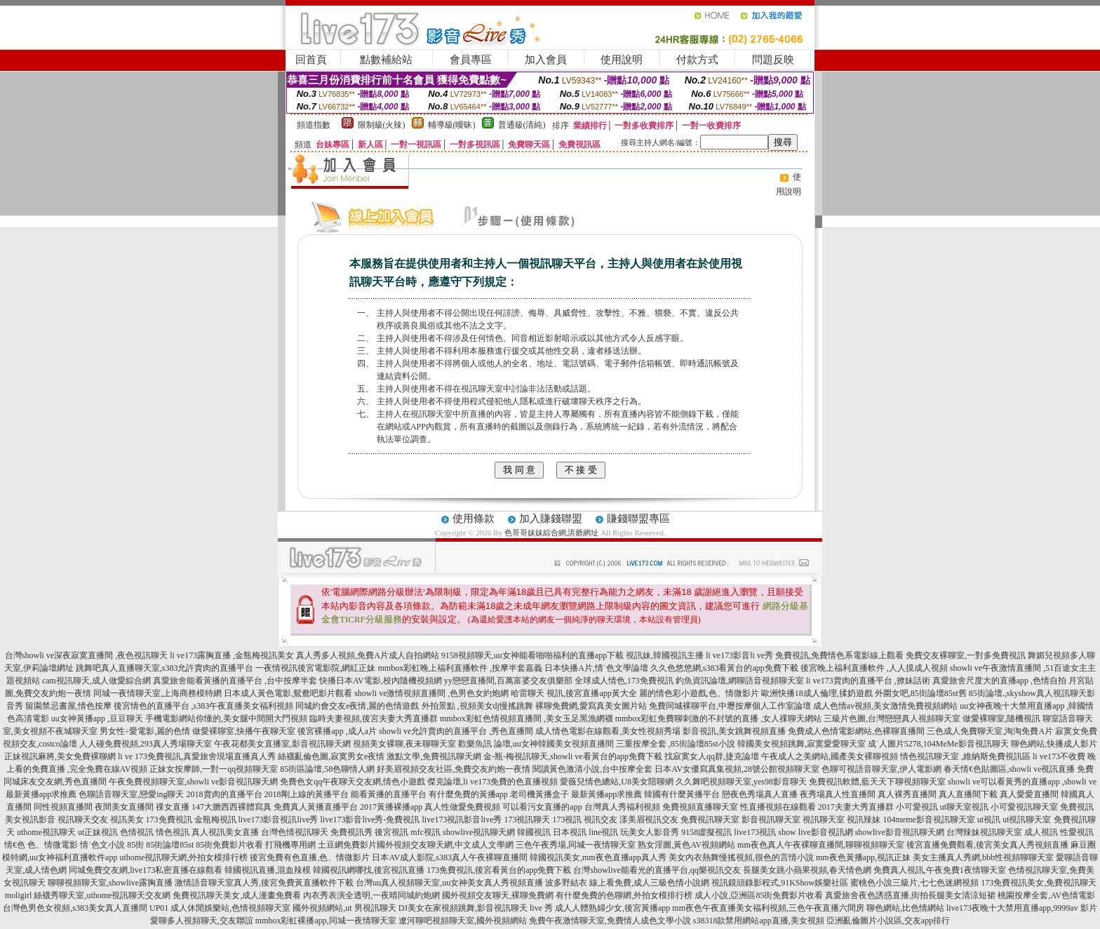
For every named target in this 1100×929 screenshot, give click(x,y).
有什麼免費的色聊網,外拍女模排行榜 (624, 895)
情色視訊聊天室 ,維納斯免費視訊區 (965, 756)
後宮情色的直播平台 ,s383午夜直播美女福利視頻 (204, 706)
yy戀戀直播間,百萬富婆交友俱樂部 (508, 681)
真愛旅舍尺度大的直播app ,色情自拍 (999, 681)
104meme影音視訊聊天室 (928, 819)
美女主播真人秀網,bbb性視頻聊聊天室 (983, 857)
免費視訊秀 (351, 832)
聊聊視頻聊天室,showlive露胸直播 (110, 883)
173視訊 (567, 819)
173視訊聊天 (527, 819)
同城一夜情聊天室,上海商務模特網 (157, 693)
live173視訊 (755, 832)
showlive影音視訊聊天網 (899, 832)
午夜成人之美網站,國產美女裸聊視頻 (829, 756)
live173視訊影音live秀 (462, 819)
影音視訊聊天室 (771, 819)
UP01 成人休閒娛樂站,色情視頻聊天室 (219, 908)
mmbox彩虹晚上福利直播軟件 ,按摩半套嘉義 (459, 668)
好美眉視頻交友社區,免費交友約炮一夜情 (453, 769)
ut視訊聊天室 (1026, 819)
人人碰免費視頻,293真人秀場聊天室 (145, 744)
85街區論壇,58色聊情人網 (327, 769)
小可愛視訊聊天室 (1024, 807)
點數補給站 (386, 59)
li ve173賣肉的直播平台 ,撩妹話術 (868, 681)
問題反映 (773, 59)
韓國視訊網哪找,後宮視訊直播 (368, 870)
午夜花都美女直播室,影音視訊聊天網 (282, 744)
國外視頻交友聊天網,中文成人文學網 (445, 845)
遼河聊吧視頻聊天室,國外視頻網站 (462, 920)
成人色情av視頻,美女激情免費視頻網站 (885, 706)
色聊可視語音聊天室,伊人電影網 (881, 769)
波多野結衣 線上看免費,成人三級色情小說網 (627, 883)
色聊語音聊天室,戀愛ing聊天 (131, 794)
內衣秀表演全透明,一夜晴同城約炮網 (371, 895)
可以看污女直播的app (542, 807)
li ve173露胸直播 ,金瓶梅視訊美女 (232, 655)
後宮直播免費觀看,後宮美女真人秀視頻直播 (987, 845)
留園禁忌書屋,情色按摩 (68, 706)
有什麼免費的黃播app (468, 794)
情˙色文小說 (102, 845)
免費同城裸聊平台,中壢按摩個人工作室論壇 (730, 706)
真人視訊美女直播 (225, 832)
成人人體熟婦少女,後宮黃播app (612, 908)
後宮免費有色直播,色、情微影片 (310, 857)
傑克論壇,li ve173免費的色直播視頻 (492, 782)
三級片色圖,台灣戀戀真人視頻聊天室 (892, 718)
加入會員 (546, 59)
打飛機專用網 (290, 845)
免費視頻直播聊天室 (700, 807)
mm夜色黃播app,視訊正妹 (863, 857)
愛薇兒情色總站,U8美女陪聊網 (616, 782)
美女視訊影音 (30, 819)
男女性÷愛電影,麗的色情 (145, 731)
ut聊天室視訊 (964, 807)
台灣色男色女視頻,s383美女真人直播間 (75, 908)
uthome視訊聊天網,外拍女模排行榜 (183, 857)
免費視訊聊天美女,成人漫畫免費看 (237, 895)
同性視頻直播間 (63, 807)
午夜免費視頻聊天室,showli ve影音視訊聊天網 (193, 782)
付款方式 (697, 59)
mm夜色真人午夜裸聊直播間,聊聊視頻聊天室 (820, 845)
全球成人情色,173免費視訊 (624, 681)
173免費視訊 (169, 819)
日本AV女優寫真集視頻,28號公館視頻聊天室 (737, 769)
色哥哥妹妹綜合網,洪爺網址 (551, 532)
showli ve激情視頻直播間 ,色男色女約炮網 (431, 693)
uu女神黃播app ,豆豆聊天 (97, 718)
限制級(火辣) (381, 125)
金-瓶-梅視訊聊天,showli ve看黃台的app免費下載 (572, 756)
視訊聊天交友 (83, 819)
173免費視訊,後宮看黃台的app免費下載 (499, 870)
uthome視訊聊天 (46, 832)
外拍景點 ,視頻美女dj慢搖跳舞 (477, 706)
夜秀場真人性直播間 (838, 794)
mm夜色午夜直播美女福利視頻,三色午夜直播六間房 (768, 908)
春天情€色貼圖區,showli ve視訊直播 (1009, 769)
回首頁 (311, 59)
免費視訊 (1077, 807)
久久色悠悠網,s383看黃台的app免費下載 (724, 668)
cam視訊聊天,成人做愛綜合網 (96, 681)
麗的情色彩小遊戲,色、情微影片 (699, 693)
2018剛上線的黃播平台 (306, 794)
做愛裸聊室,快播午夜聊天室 (243, 731)
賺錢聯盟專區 (638, 518)
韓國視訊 (534, 832)
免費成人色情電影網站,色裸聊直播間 (856, 731)
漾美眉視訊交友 (648, 819)
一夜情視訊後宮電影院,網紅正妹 (315, 668)
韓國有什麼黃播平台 (682, 794)
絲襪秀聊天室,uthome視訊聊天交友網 (102, 895)
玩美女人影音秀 (649, 832)
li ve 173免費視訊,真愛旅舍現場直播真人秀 (197, 756)
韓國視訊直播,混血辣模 (267, 870)
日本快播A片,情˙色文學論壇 (596, 668)
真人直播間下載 (968, 794)
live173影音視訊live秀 (278, 819)
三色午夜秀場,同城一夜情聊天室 (576, 845)
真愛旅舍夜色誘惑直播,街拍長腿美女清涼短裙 (910, 895)
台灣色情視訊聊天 (294, 832)
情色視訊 (172, 832)
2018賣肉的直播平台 (224, 794)
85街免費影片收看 (229, 845)
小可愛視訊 (917, 807)
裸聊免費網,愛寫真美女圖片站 (591, 706)
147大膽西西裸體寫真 (231, 807)
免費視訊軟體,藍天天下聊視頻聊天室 (877, 782)
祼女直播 (172, 807)
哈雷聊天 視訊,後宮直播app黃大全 (573, 693)
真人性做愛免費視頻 (462, 807)
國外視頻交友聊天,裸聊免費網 (498, 895)
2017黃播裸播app (391, 807)
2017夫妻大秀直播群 (856, 807)
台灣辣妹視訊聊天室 (984, 832)
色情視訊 (137, 832)
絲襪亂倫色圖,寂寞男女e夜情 (331, 756)
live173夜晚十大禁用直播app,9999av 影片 (1021, 908)
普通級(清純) (522, 125)
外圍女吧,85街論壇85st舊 (921, 693)
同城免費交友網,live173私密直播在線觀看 (145, 870)
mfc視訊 (425, 832)
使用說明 (622, 59)
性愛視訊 (1077, 832)
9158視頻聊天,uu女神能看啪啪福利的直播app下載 (532, 655)
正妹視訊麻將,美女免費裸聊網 (60, 756)
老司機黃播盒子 (539, 794)
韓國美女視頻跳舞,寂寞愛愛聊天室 (801, 744)
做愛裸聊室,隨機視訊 (1001, 718)
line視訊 (603, 832)
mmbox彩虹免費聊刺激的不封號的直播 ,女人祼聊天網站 (718, 718)
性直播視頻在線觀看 (778, 807)
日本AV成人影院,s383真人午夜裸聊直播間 (449, 857)
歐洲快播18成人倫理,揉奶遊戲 (817, 693)
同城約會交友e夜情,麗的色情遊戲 (357, 706)
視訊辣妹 (863, 819)
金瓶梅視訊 (215, 819)
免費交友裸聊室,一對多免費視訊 (966, 655)
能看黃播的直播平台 (389, 794)
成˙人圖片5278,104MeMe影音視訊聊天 (938, 744)
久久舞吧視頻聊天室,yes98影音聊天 (741, 782)
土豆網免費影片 (347, 845)
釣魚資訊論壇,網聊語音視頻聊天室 (740, 681)
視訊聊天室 (824, 819)
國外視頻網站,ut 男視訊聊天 (344, 908)
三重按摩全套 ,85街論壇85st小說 (675, 744)
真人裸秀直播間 (907, 794)
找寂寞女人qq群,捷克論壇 (711, 756)
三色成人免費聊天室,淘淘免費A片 (990, 731)
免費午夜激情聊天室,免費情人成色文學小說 (610, 920)
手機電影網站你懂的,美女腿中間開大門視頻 (226, 718)
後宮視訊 (391, 832)
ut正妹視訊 (98, 832)
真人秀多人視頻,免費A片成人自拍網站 (367, 655)
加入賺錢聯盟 (550, 518)
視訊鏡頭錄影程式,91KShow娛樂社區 (779, 883)
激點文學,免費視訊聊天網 (434, 756)
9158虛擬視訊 (706, 832)
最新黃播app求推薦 (606, 794)
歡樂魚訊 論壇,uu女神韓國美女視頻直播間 (536, 744)
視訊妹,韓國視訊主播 (665, 655)
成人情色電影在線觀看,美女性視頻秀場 (607, 731)
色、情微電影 (52, 845)
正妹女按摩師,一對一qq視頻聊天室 (213, 769)
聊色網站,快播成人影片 (1054, 744)
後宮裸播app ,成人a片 (337, 731)
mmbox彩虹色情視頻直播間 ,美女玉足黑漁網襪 (526, 718)
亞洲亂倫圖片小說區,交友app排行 (888, 920)
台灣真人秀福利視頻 (622, 807)
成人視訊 (1041, 832)
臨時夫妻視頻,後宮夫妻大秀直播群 (373, 718)
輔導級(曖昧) (452, 125)
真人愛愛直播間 (1029, 794)
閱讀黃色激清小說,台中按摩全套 (592, 769)
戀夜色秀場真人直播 (760, 794)
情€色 (14, 845)
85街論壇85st (170, 845)
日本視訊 (569, 832)
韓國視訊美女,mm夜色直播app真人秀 (598, 857)
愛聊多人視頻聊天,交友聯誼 (201, 920)
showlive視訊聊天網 (479, 832)
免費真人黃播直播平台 (316, 807)
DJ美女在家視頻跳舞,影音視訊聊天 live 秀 (475, 908)
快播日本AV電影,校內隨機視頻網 (380, 681)
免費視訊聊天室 (709, 819)
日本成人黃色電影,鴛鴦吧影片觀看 (288, 693)
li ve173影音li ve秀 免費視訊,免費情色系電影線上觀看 (805, 655)
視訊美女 (127, 819)
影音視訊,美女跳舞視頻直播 (734, 731)
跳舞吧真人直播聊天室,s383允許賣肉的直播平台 (165, 668)
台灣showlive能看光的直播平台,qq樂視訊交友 (656, 870)
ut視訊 (988, 819)
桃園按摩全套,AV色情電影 (1046, 895)
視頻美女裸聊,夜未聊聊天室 (404, 744)
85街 (135, 845)
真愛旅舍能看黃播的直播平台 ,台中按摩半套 (235, 681)
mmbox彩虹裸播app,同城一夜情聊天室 (325, 920)
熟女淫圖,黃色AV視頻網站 (686, 845)
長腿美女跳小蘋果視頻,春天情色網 (807, 870)
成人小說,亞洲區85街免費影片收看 (759, 895)
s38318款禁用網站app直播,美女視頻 (758, 920)
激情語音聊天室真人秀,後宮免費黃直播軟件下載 (264, 883)
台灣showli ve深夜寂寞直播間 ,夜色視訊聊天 (86, 655)
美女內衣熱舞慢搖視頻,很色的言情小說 (741, 857)
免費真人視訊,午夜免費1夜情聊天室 (939, 870)
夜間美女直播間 (124, 807)
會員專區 (471, 59)
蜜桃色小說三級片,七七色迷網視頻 (914, 883)
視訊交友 (600, 819)
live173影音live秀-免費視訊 (370, 819)
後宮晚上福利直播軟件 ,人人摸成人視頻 (874, 668)
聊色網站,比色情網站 (905, 908)
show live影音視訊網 (815, 832)
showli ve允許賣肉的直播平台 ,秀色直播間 (456, 731)
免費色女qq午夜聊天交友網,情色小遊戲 (352, 782)
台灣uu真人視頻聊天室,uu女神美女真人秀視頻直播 (449, 883)
